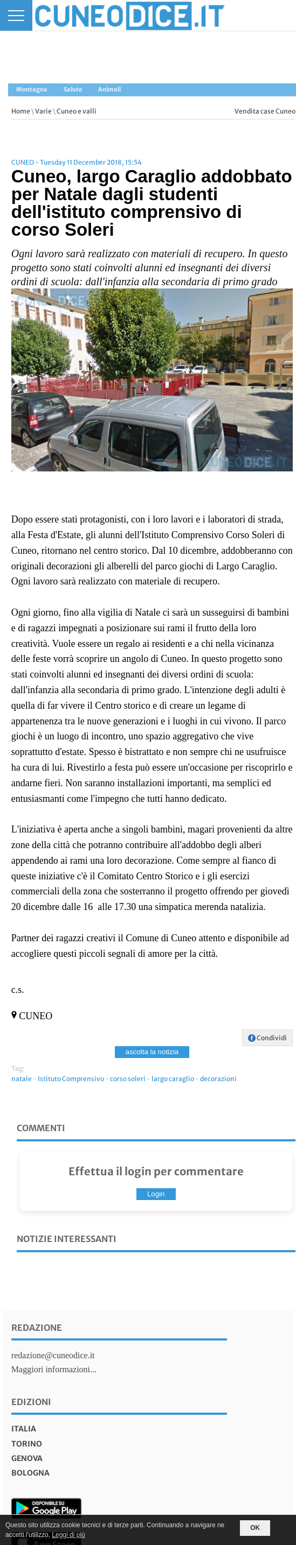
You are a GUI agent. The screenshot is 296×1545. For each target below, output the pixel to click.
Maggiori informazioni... (54, 1369)
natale (21, 1079)
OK (255, 1528)
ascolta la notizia (152, 1052)
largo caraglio (173, 1079)
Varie (43, 111)
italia (23, 1429)
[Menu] (16, 15)
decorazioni (218, 1079)
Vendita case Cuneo (265, 111)
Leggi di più (68, 1535)
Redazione (36, 1327)
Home (20, 111)
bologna (30, 1473)
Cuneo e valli (77, 111)
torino (26, 1444)
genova (27, 1458)
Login (156, 1194)
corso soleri (128, 1079)
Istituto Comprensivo (71, 1079)
